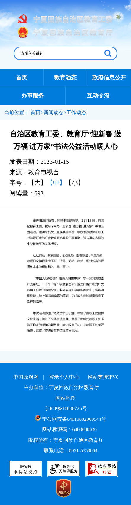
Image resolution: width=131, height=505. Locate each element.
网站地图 (66, 398)
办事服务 (32, 96)
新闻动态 (53, 112)
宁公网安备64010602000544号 (70, 418)
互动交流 (98, 96)
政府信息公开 (109, 77)
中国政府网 (25, 377)
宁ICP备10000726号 (66, 408)
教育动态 (65, 77)
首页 (21, 77)
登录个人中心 (64, 377)
